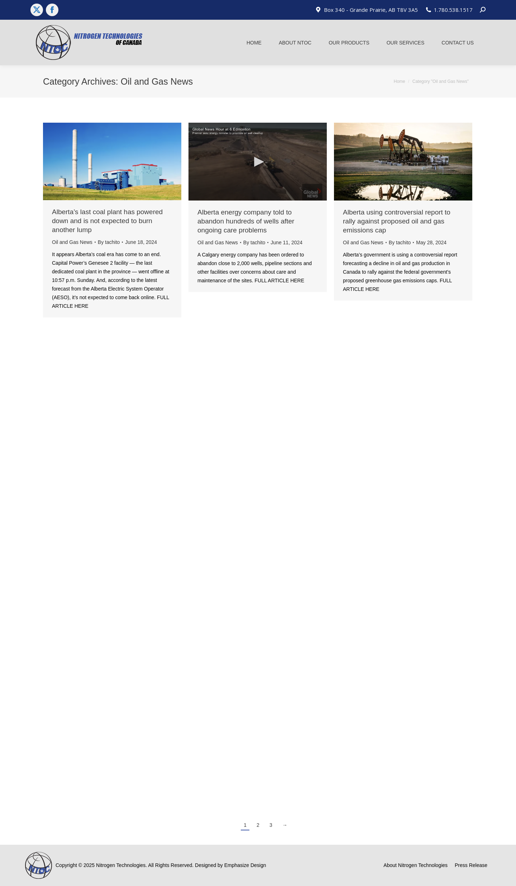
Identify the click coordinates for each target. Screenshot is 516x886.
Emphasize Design (245, 865)
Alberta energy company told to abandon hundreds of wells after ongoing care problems (245, 221)
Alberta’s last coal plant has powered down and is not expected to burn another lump (107, 221)
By (109, 242)
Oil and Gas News (72, 242)
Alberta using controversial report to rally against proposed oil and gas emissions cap (396, 221)
